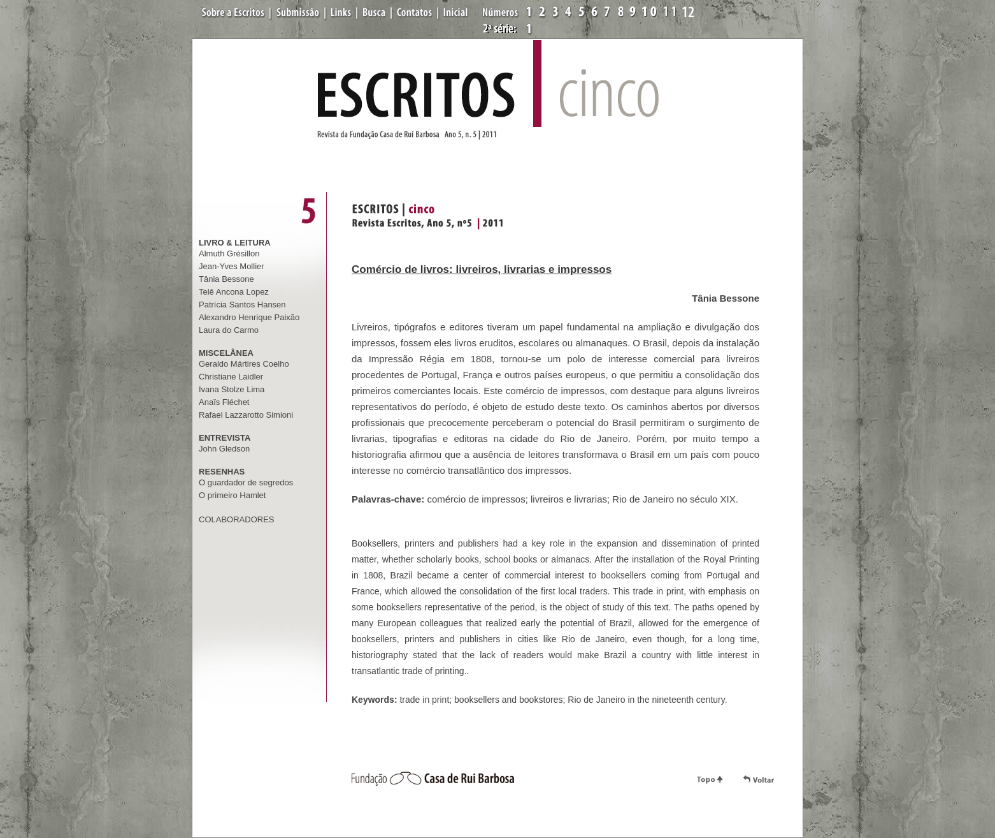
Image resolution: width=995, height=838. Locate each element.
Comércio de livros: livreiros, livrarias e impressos (482, 269)
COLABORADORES (236, 519)
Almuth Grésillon (229, 253)
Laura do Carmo (229, 330)
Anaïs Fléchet (224, 402)
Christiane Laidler (231, 376)
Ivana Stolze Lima (231, 389)
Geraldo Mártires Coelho (244, 364)
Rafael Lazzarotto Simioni (246, 415)
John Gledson (224, 448)
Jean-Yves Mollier (231, 266)
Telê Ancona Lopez (234, 292)
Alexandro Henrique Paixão (249, 317)
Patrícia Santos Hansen (242, 304)
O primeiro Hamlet (232, 495)
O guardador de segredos (246, 482)
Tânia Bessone (226, 279)
